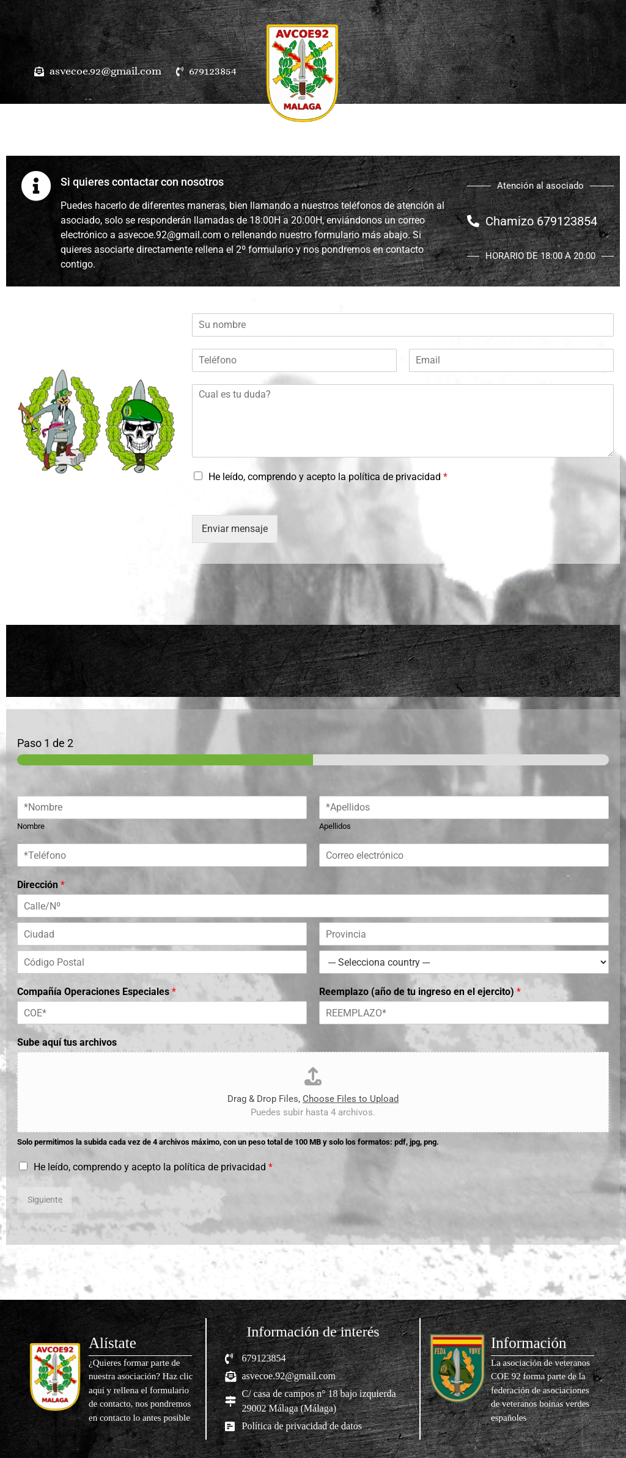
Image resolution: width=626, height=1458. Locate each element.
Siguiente (45, 1200)
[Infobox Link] (112, 1379)
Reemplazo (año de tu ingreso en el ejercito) (420, 991)
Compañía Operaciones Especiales (96, 991)
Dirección (41, 885)
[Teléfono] (294, 360)
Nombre (31, 826)
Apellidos (335, 826)
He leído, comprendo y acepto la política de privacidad (327, 477)
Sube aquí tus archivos (67, 1042)
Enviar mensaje (235, 528)
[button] (238, 46)
